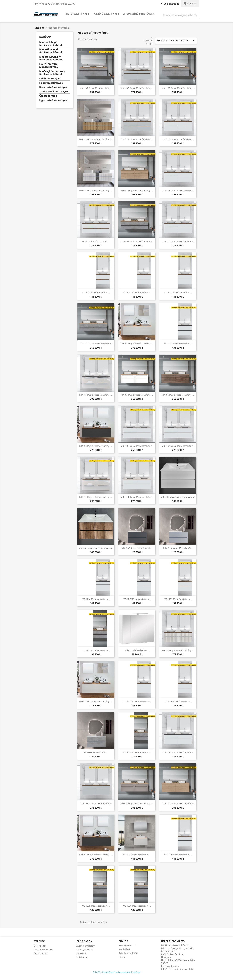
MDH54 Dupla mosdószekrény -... (136, 343)
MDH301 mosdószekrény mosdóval (95, 548)
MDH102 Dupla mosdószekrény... (137, 445)
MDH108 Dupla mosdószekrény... (178, 88)
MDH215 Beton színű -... (96, 752)
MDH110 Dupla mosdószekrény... (178, 241)
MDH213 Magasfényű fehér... (177, 548)
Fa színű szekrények (106, 13)
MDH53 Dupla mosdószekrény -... (95, 701)
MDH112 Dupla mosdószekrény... (137, 139)
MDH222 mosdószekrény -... (178, 599)
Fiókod (123, 941)
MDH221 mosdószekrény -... (137, 292)
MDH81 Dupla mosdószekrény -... (136, 190)
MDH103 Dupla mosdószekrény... (178, 752)
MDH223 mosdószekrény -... (178, 292)
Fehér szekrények (77, 13)
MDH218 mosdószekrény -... (96, 292)
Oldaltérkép (82, 957)
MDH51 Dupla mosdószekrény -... (95, 854)
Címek (122, 957)
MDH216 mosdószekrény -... (96, 599)
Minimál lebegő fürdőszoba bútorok (51, 51)
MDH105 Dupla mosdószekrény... (95, 803)
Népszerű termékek (43, 949)
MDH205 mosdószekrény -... (137, 701)
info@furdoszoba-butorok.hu (177, 969)
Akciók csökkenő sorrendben (175, 40)
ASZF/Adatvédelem (85, 945)
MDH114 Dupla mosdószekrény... (95, 343)
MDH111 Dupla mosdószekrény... (137, 497)
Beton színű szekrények (138, 13)
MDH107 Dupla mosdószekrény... (95, 88)
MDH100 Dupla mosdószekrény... (178, 803)
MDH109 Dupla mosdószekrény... (137, 88)
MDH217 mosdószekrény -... (137, 599)
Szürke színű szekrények (53, 91)
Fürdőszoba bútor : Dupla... (95, 241)
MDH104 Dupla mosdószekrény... (178, 445)
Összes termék (48, 95)
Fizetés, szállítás (84, 949)
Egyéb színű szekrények (53, 100)
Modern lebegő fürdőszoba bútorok (51, 44)
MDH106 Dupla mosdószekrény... (137, 241)
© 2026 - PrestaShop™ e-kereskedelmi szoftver (117, 972)
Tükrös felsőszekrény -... (137, 650)
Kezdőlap (45, 36)
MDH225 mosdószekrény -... (96, 905)
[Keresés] (180, 15)
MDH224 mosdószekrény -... (137, 752)
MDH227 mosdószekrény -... (96, 650)
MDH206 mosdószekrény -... (178, 701)
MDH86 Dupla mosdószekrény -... (177, 394)
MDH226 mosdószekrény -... (137, 905)
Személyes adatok (127, 945)
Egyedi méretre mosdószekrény (48, 65)
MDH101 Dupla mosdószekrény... (178, 190)
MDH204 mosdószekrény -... (178, 343)
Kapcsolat (81, 953)
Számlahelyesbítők (128, 953)
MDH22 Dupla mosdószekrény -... (177, 650)
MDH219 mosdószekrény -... (178, 854)
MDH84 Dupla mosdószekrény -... (136, 803)
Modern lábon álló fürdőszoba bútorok (51, 58)
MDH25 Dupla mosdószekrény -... (95, 139)
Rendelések (124, 949)
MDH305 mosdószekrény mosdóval (177, 497)
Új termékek (40, 945)
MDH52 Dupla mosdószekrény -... (95, 445)
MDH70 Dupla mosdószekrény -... (95, 394)
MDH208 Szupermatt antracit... (136, 548)
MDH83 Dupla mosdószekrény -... (136, 394)
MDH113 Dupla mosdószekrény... (178, 139)
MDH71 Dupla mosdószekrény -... (95, 497)
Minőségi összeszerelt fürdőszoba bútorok (52, 73)
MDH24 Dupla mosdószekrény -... (95, 190)
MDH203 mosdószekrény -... (137, 854)
